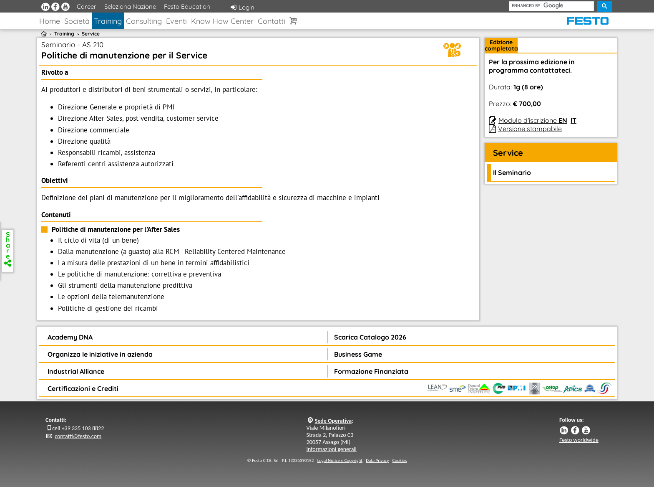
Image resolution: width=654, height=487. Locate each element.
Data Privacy (377, 460)
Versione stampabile (530, 128)
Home (49, 21)
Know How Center (222, 21)
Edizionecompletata (501, 45)
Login (242, 7)
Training (108, 21)
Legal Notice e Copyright (339, 460)
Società (77, 21)
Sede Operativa (333, 420)
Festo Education (187, 6)
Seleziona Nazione (130, 6)
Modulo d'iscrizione (532, 120)
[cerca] (551, 6)
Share (7, 248)
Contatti (271, 21)
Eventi (176, 21)
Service (91, 33)
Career (86, 6)
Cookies (399, 460)
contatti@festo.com (78, 436)
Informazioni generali (332, 449)
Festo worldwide (579, 440)
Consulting (144, 21)
